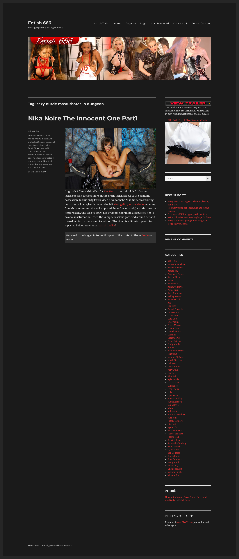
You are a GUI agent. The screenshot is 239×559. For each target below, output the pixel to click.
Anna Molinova (175, 287)
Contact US (180, 23)
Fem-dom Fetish (176, 350)
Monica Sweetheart (177, 414)
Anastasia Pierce (176, 274)
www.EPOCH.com (184, 522)
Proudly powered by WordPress (56, 545)
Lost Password (160, 23)
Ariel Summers (175, 293)
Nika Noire (33, 131)
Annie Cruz (173, 290)
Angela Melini (174, 277)
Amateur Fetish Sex (177, 264)
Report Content (201, 23)
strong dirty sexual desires (130, 204)
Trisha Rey (173, 465)
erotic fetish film (36, 135)
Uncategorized (175, 469)
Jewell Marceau (175, 360)
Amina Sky (173, 271)
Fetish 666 (39, 22)
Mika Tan (172, 411)
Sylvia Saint (173, 449)
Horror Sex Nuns (173, 497)
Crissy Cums (174, 322)
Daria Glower (174, 338)
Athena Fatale (174, 299)
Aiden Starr (173, 261)
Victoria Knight (175, 472)
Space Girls (189, 497)
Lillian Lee (173, 386)
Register (131, 23)
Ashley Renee (174, 296)
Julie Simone (174, 366)
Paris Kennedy (175, 430)
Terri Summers (175, 459)
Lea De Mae (173, 382)
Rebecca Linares (175, 433)
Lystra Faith (173, 395)
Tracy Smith (174, 462)
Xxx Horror (110, 191)
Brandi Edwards (175, 309)
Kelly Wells (173, 370)
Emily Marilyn (174, 344)
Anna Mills (173, 283)
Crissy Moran (174, 325)
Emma (171, 347)
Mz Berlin (172, 418)
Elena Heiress (174, 341)
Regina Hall (173, 437)
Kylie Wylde (173, 379)
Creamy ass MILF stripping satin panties (187, 214)
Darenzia (172, 334)
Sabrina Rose (174, 440)
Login (143, 23)
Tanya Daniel (174, 456)
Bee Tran (172, 306)
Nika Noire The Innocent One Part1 (83, 118)
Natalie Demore (175, 421)
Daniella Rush (174, 331)
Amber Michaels (176, 267)
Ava (169, 303)
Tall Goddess (174, 453)
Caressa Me (173, 312)
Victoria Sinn (174, 475)
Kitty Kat (172, 376)
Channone (173, 315)
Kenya (171, 373)
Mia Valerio (173, 405)
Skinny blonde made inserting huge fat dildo (189, 217)
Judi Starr (172, 363)
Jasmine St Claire (176, 357)
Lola (170, 392)
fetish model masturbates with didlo (40, 138)
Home (117, 23)
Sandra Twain (174, 446)
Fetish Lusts (184, 500)
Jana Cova (172, 354)
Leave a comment (37, 171)
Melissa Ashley (175, 398)
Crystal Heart (174, 328)
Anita (170, 280)
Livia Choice (173, 389)
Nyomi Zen (173, 427)
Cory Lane (172, 319)
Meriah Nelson (175, 402)
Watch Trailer (101, 23)
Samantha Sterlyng (177, 443)
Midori (171, 408)
